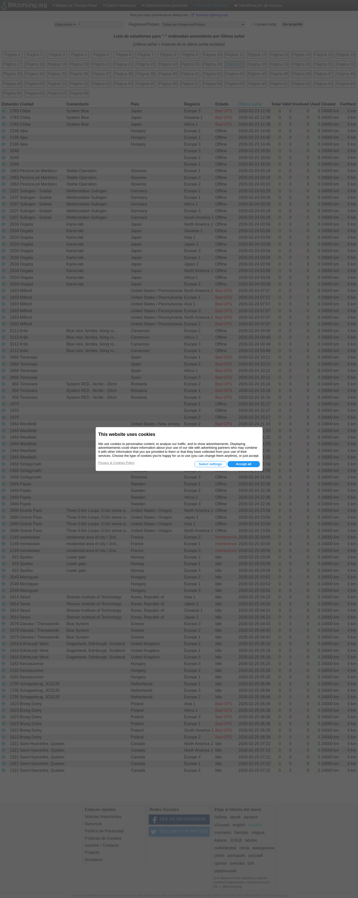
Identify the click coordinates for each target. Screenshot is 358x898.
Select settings (210, 464)
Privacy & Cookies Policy (116, 463)
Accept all (243, 464)
